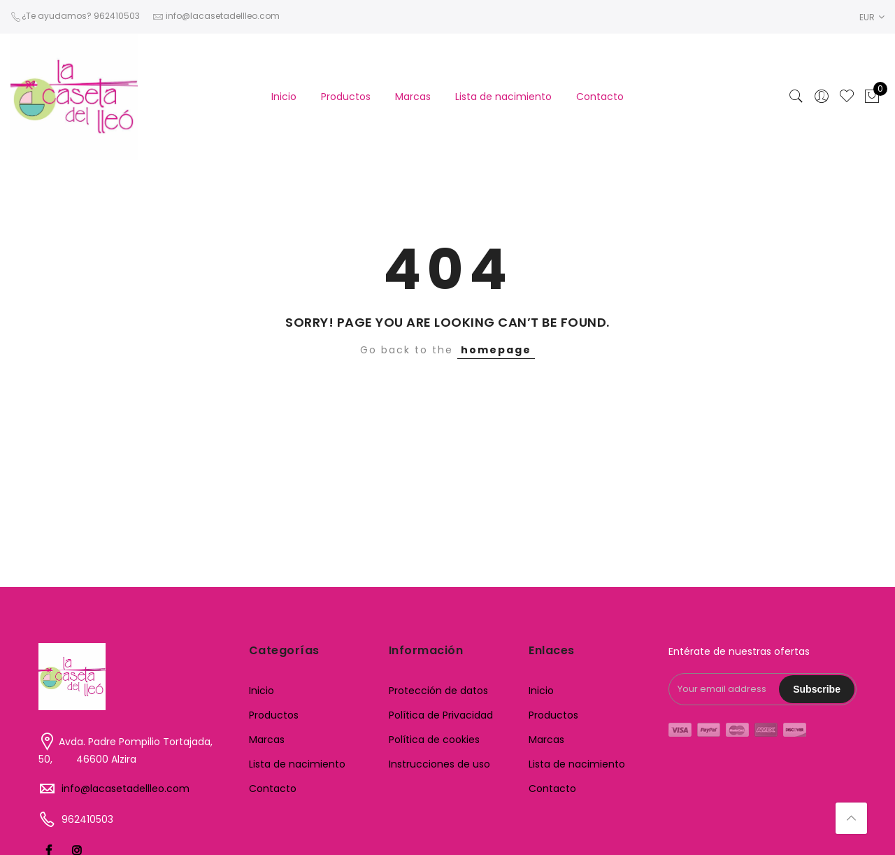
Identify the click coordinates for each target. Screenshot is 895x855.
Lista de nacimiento (503, 97)
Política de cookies (434, 740)
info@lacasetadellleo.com (125, 789)
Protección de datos (438, 691)
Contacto (600, 97)
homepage (496, 350)
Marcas (413, 97)
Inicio (283, 97)
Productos (346, 97)
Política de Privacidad (441, 715)
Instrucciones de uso (439, 764)
